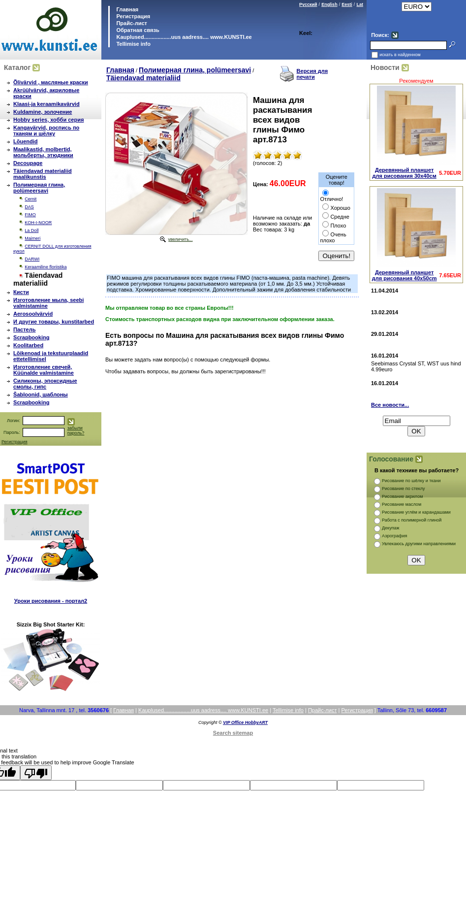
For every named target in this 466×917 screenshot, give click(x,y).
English (329, 4)
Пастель (24, 329)
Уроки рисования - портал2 (50, 601)
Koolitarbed (28, 345)
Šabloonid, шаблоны (40, 394)
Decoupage (27, 163)
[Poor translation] (36, 772)
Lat (359, 4)
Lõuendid (25, 141)
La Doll (31, 230)
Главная (126, 9)
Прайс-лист (131, 23)
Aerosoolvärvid (33, 314)
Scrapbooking (31, 337)
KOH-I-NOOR (38, 222)
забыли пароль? (76, 430)
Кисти (21, 292)
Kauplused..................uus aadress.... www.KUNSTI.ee (183, 37)
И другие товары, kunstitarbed (53, 322)
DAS (29, 206)
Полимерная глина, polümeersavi (39, 188)
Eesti (347, 4)
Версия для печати (312, 74)
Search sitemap (233, 733)
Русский (308, 4)
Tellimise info (133, 44)
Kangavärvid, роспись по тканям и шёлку (46, 130)
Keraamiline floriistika (45, 266)
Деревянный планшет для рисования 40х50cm (404, 275)
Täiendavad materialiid (143, 78)
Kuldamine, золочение (42, 112)
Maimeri (32, 238)
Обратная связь (137, 30)
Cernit (30, 198)
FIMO (30, 214)
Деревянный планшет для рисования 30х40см (404, 173)
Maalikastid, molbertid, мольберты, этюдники (43, 152)
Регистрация (133, 16)
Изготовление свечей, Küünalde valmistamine (43, 370)
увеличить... (180, 239)
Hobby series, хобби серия (48, 120)
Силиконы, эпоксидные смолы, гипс (45, 384)
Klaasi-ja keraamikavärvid (46, 104)
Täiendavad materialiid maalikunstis (42, 174)
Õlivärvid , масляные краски (50, 82)
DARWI (32, 259)
